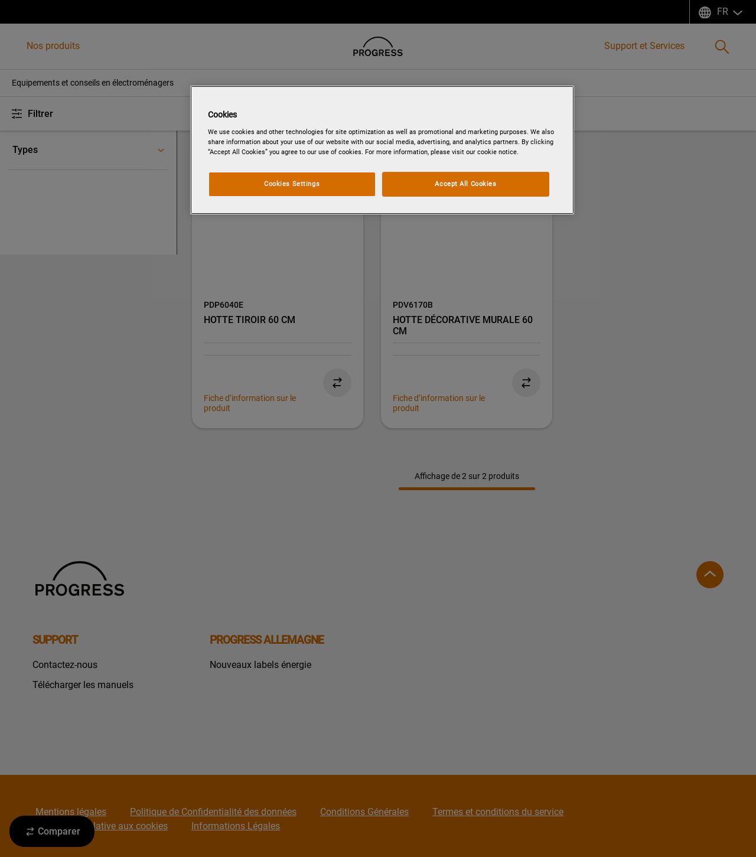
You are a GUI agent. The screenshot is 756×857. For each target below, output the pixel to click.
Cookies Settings (292, 184)
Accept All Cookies (465, 184)
